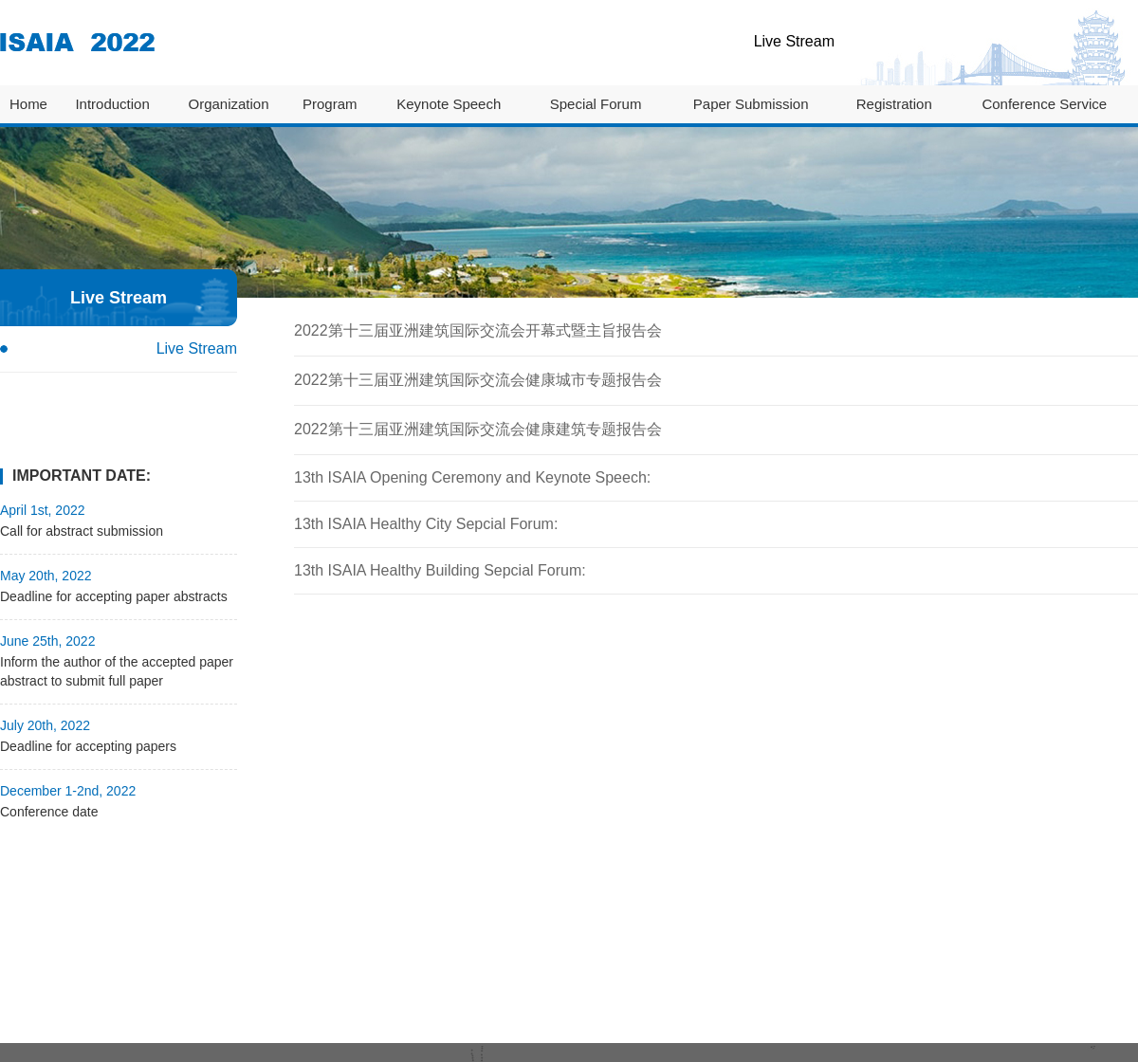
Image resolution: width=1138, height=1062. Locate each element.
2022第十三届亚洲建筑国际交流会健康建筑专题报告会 (478, 429)
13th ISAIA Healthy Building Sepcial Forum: (440, 570)
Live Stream (794, 41)
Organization (228, 104)
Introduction (112, 104)
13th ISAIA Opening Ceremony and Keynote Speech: (472, 477)
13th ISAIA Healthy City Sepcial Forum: (426, 524)
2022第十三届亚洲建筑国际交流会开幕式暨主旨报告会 (478, 330)
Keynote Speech (448, 104)
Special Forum (596, 104)
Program (330, 104)
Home (28, 104)
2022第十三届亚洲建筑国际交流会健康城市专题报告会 (478, 380)
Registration (894, 104)
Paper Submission (751, 104)
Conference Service (1044, 104)
